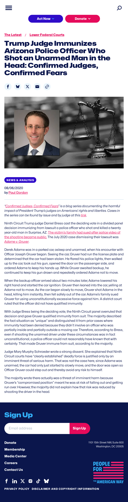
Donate (81, 19)
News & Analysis (20, 180)
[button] (47, 86)
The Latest (13, 35)
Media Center (15, 456)
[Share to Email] (37, 86)
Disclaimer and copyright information (65, 488)
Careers (10, 463)
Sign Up (79, 428)
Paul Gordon (18, 193)
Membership (14, 449)
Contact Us (13, 470)
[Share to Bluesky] (17, 86)
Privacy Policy (17, 488)
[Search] (119, 7)
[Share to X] (27, 86)
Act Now (43, 19)
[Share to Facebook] (8, 86)
